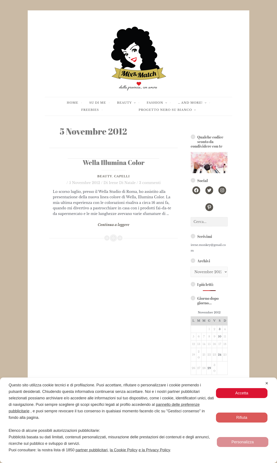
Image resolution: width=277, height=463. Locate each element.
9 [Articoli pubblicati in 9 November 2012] (214, 336)
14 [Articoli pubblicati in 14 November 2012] (204, 344)
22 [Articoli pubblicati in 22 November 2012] (209, 355)
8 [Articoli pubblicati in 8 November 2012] (209, 336)
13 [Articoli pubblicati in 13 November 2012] (198, 344)
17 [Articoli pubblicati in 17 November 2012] (219, 344)
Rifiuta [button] (241, 417)
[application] (134, 103)
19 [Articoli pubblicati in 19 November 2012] (193, 355)
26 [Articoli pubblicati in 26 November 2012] (193, 368)
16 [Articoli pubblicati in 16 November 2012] (214, 344)
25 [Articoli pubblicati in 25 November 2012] (225, 355)
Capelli (122, 176)
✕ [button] (266, 383)
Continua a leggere (113, 225)
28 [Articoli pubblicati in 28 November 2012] (204, 368)
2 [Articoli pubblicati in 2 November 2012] (214, 329)
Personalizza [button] (242, 442)
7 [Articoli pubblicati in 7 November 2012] (204, 336)
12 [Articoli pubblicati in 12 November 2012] (193, 344)
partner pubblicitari (92, 450)
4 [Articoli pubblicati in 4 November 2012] (225, 329)
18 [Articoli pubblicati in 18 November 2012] (224, 344)
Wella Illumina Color (114, 162)
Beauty (104, 176)
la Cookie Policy (123, 450)
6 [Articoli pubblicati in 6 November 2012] (199, 336)
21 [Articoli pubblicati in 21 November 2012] (203, 355)
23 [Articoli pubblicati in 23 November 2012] (214, 355)
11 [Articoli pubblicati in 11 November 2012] (225, 336)
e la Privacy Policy (154, 450)
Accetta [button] (241, 393)
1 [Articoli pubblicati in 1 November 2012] (209, 329)
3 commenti (150, 183)
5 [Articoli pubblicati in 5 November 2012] (193, 336)
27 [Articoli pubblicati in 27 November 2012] (198, 368)
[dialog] (138, 420)
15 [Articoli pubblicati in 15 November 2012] (209, 344)
